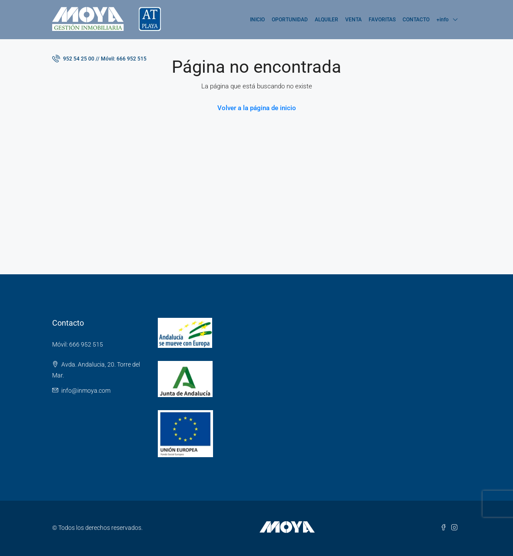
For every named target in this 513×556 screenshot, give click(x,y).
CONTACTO (416, 20)
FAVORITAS (382, 20)
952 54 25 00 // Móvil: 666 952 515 (99, 58)
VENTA (353, 20)
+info (442, 20)
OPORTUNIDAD (290, 20)
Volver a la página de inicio (256, 108)
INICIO (257, 20)
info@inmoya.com (85, 390)
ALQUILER (326, 20)
